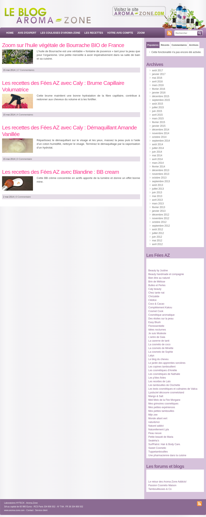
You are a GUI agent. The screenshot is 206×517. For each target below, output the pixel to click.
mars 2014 (158, 162)
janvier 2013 (158, 211)
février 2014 (158, 166)
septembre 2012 (161, 225)
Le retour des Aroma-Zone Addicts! (167, 481)
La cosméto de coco (159, 344)
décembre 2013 (160, 170)
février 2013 (158, 207)
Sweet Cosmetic (157, 448)
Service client (41, 510)
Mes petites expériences (161, 407)
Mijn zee (153, 414)
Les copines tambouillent (162, 366)
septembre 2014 (161, 140)
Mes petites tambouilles (161, 411)
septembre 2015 (161, 100)
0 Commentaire (24, 159)
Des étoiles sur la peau (160, 318)
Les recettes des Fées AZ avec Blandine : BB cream (60, 172)
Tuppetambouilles (158, 451)
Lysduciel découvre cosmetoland (166, 392)
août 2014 (157, 144)
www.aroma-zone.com (14, 510)
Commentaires (179, 45)
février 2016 (158, 89)
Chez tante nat (156, 292)
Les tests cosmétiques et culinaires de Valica (172, 388)
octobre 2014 (159, 137)
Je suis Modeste (157, 333)
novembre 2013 (160, 174)
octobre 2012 (159, 222)
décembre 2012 (160, 214)
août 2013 (157, 185)
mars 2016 (158, 85)
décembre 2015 (160, 96)
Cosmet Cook (155, 311)
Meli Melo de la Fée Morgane (164, 399)
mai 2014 (157, 155)
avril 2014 (157, 159)
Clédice (152, 300)
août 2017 (157, 70)
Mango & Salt (155, 396)
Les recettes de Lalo (159, 381)
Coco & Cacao (156, 303)
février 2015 (158, 122)
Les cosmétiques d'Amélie (162, 370)
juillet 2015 (158, 107)
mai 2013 (157, 196)
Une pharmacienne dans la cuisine (167, 455)
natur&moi (154, 422)
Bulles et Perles (156, 285)
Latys (151, 355)
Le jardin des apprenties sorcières (166, 363)
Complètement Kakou (160, 307)
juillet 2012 (158, 233)
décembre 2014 (160, 129)
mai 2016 (157, 77)
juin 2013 (157, 192)
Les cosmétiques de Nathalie (164, 374)
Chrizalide (153, 296)
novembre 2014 (160, 133)
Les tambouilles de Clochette (164, 385)
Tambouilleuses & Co (160, 489)
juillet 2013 (158, 188)
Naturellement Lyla (158, 429)
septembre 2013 (161, 181)
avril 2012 (157, 244)
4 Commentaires (25, 114)
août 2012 (157, 229)
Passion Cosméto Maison (162, 485)
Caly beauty (154, 289)
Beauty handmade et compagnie (166, 274)
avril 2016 (157, 81)
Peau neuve (155, 433)
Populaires (152, 45)
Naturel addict (156, 425)
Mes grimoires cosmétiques (163, 403)
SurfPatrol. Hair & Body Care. (164, 444)
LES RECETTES (93, 32)
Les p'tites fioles (157, 377)
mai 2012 (157, 240)
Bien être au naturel (159, 277)
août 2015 (157, 103)
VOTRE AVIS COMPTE (120, 32)
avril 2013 (157, 199)
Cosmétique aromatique (161, 314)
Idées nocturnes (157, 329)
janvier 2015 (158, 125)
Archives (193, 45)
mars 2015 (158, 118)
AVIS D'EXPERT (27, 32)
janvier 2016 (158, 92)
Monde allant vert (157, 418)
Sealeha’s (153, 440)
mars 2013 (158, 203)
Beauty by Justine (158, 270)
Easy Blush (154, 322)
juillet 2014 (158, 148)
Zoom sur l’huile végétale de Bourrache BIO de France (63, 45)
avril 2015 (157, 114)
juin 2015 (157, 111)
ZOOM (141, 32)
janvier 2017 (158, 74)
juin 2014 (157, 151)
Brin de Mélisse (156, 281)
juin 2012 (157, 236)
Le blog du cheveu (158, 359)
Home (10, 32)
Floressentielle (156, 326)
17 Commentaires (25, 70)
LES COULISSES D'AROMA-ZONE (60, 32)
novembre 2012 (160, 218)
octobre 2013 (159, 177)
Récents (165, 45)
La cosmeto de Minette (160, 348)
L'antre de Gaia (156, 337)
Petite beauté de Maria (160, 436)
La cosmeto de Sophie (160, 351)
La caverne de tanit (158, 340)
